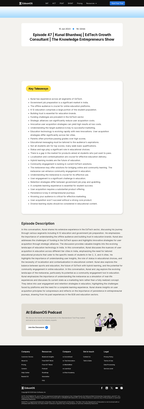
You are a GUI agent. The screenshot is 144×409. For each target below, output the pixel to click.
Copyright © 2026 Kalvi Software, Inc (33, 392)
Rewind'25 (25, 376)
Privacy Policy (108, 357)
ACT (54, 3)
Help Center (25, 372)
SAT (47, 3)
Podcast (45, 368)
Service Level (108, 368)
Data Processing (109, 365)
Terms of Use (108, 361)
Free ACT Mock (47, 365)
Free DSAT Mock (47, 361)
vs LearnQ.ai (67, 368)
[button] (91, 3)
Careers (24, 368)
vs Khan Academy (69, 372)
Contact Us (87, 357)
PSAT (62, 3)
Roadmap (45, 372)
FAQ (43, 380)
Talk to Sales (87, 361)
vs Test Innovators (69, 361)
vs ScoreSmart (68, 357)
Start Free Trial (117, 3)
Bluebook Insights (48, 357)
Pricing (79, 3)
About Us (24, 361)
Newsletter (45, 376)
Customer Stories (27, 357)
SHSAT (70, 3)
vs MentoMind (67, 365)
